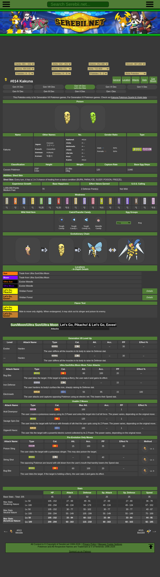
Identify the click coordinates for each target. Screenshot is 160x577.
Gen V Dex (142, 87)
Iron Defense (9, 385)
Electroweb (8, 394)
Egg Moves (153, 80)
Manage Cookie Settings (110, 544)
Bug (140, 223)
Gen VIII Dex (49, 87)
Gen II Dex (80, 91)
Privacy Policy (89, 544)
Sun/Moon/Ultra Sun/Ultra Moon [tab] (35, 325)
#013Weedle (19, 531)
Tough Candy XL (86, 227)
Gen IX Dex (18, 87)
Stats (144, 80)
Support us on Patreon (80, 551)
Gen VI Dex (111, 87)
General (116, 80)
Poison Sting (9, 448)
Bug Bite (7, 375)
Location (126, 80)
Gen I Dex (111, 91)
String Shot (8, 460)
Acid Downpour (10, 412)
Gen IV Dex (18, 91)
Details (149, 291)
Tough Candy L (74, 227)
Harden (21, 349)
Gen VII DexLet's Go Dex (80, 87)
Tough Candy (61, 227)
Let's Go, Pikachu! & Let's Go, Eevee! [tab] (88, 325)
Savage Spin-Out (11, 421)
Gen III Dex (49, 91)
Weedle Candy (98, 227)
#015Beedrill (141, 531)
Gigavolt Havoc (10, 430)
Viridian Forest (25, 291)
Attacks (135, 80)
